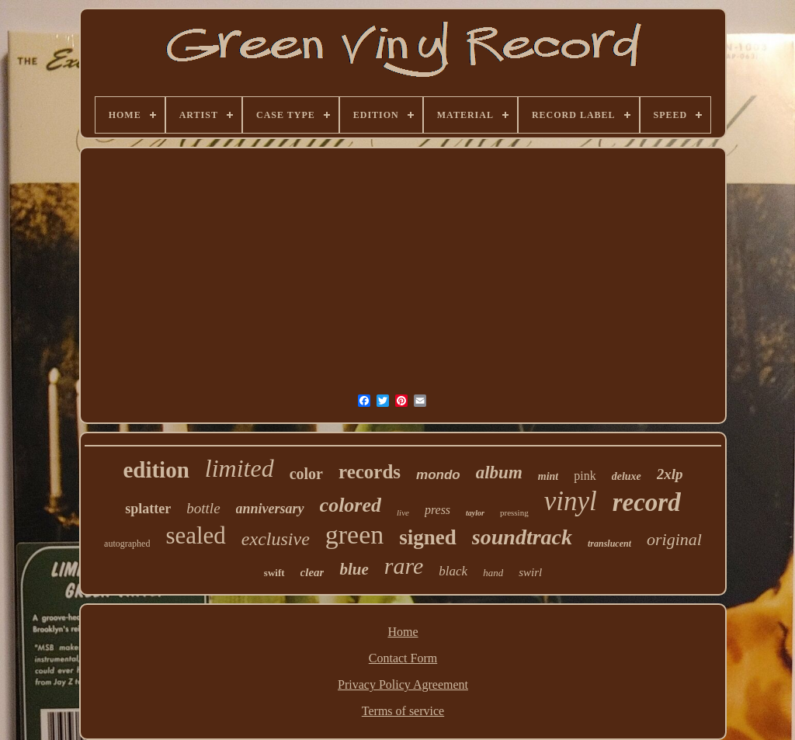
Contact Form (403, 658)
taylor (475, 513)
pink (584, 475)
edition (156, 469)
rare (404, 565)
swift (274, 572)
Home (402, 631)
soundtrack (522, 537)
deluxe (626, 476)
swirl (530, 572)
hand (493, 572)
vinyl (570, 501)
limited (239, 468)
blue (353, 569)
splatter (148, 508)
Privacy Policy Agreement (403, 684)
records (369, 471)
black (453, 571)
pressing (514, 512)
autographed (127, 543)
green (354, 534)
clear (312, 572)
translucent (609, 543)
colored (350, 505)
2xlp (670, 474)
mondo (438, 474)
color (306, 473)
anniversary (270, 508)
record (647, 502)
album (499, 472)
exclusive (275, 539)
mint (548, 476)
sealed (195, 535)
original (674, 539)
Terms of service (403, 710)
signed (428, 537)
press (437, 509)
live (403, 512)
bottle (203, 508)
